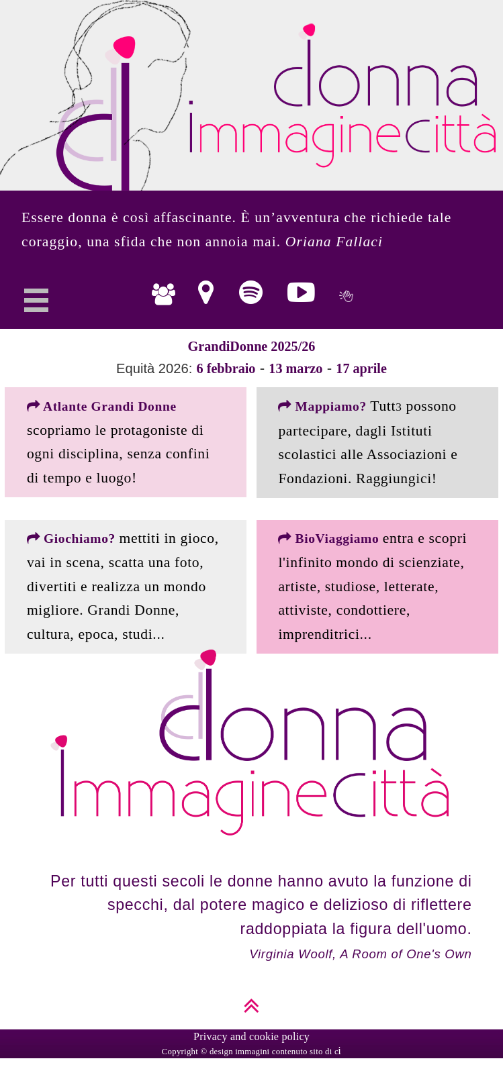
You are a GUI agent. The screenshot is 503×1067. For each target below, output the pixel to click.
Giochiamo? (73, 538)
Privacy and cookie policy (251, 1036)
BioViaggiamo (330, 538)
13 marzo (295, 368)
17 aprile (361, 368)
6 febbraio (226, 368)
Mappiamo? (324, 406)
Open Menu (36, 307)
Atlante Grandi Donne (102, 406)
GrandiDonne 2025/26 (252, 346)
